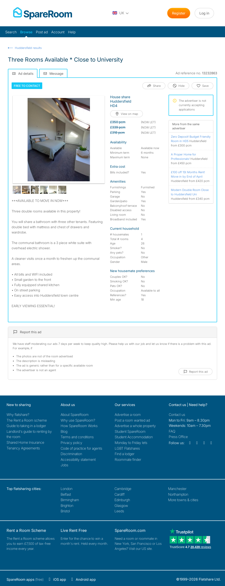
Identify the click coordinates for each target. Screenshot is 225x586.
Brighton (67, 505)
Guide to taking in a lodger (26, 426)
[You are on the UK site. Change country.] (121, 13)
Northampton (178, 494)
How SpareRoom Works (79, 426)
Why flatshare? (18, 414)
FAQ (172, 431)
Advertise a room (128, 414)
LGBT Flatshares (127, 448)
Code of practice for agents (81, 448)
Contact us (177, 414)
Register (178, 13)
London (66, 488)
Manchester (177, 488)
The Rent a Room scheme (27, 420)
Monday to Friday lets (131, 442)
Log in (204, 13)
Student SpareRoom (130, 431)
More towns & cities (183, 500)
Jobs (64, 465)
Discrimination (71, 454)
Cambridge (122, 488)
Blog (64, 431)
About (75, 414)
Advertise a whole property (135, 426)
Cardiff (119, 494)
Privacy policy (71, 442)
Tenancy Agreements (23, 448)
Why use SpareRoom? (78, 420)
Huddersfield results (28, 48)
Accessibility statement (78, 459)
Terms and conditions (77, 437)
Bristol (65, 511)
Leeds (119, 511)
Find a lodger (124, 454)
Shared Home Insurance (25, 442)
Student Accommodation (134, 437)
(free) (25, 579)
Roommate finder (128, 459)
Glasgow (121, 505)
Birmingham (70, 500)
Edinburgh (122, 500)
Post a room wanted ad (132, 420)
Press (178, 437)
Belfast (66, 494)
